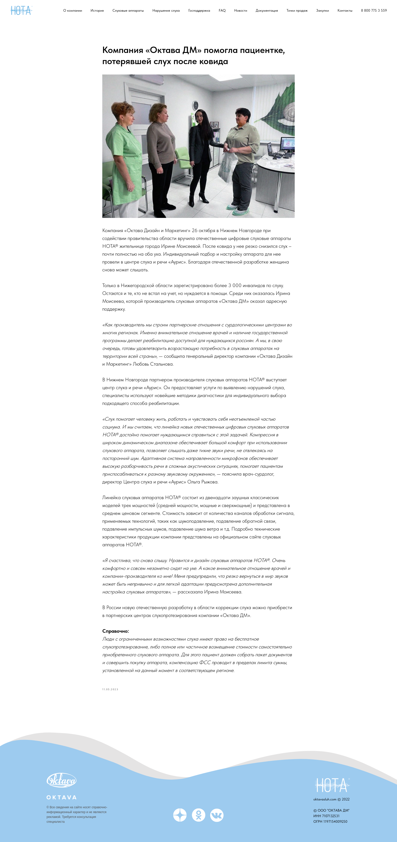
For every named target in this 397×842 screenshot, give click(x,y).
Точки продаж (297, 10)
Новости (240, 10)
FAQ (222, 10)
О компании (72, 10)
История (97, 10)
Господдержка (199, 10)
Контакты (345, 10)
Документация (267, 10)
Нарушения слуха (166, 10)
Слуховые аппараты (128, 10)
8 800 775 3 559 (374, 10)
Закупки (322, 10)
